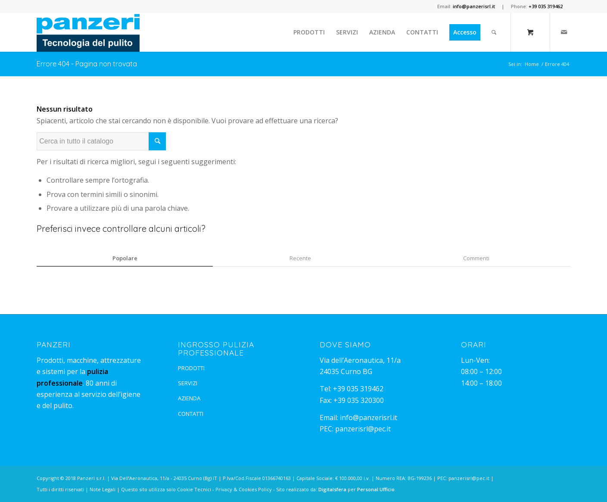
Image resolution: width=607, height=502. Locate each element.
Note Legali (102, 489)
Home (532, 64)
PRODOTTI (191, 368)
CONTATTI (190, 414)
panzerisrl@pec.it (363, 428)
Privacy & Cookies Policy (243, 489)
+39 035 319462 (358, 388)
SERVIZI (187, 383)
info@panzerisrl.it (368, 417)
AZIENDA (189, 398)
